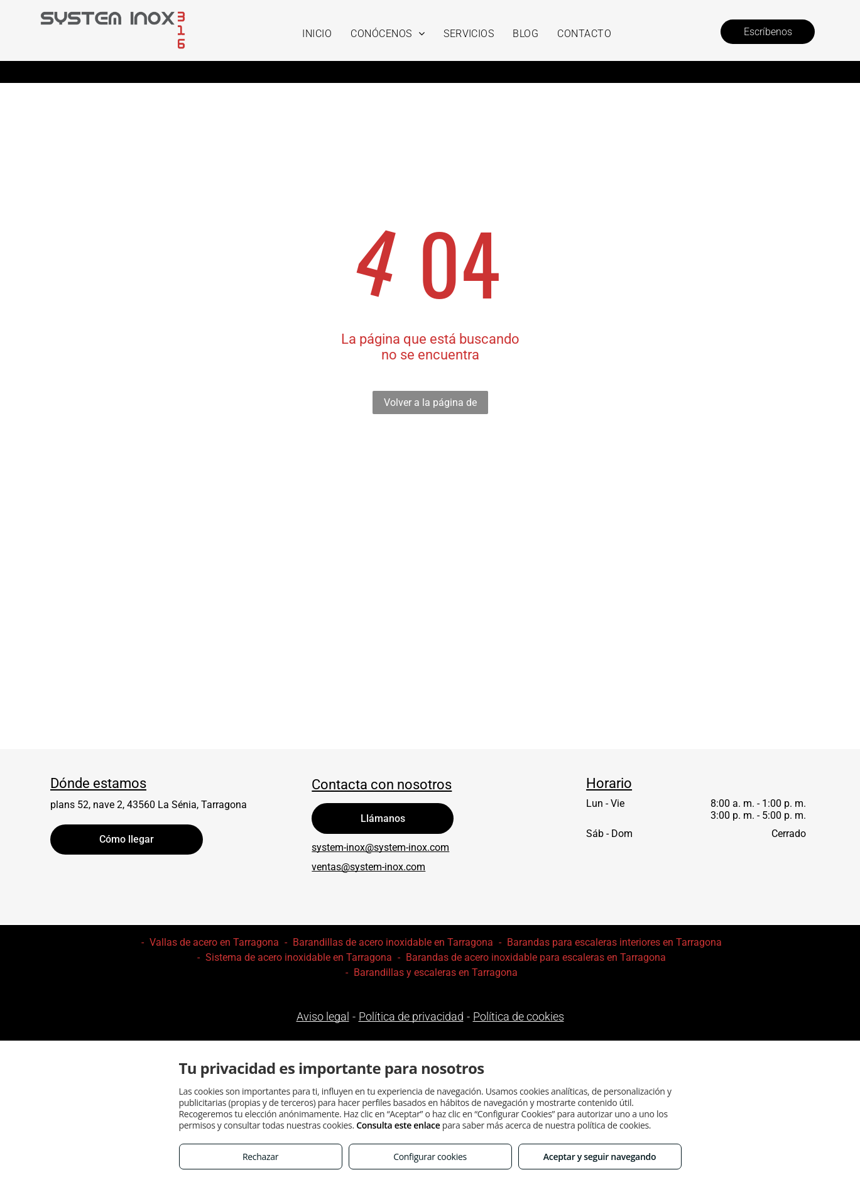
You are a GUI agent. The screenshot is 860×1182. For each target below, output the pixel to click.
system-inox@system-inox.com (380, 847)
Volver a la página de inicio (430, 405)
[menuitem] (317, 34)
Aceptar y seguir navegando (599, 1157)
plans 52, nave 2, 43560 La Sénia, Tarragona (148, 805)
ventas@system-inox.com (368, 867)
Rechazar (260, 1157)
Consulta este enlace (398, 1125)
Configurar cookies (430, 1157)
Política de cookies (518, 1016)
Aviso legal (323, 1016)
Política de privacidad (411, 1016)
